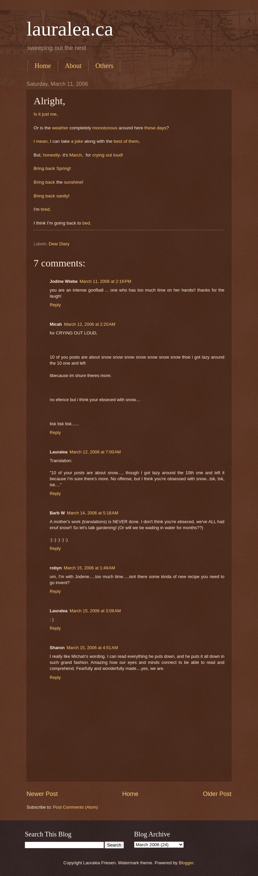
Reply (55, 304)
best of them (126, 141)
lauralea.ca (70, 29)
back (50, 168)
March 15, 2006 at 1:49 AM (89, 567)
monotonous (105, 127)
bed (86, 223)
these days (155, 127)
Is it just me (45, 114)
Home (43, 65)
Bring (39, 168)
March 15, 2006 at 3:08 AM (95, 610)
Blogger (186, 862)
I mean (40, 141)
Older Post (217, 794)
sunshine (73, 182)
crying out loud (107, 155)
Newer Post (42, 794)
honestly (51, 155)
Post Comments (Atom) (75, 807)
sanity (62, 195)
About (73, 65)
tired (45, 209)
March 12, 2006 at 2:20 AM (90, 324)
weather (60, 127)
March (75, 155)
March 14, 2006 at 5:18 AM (92, 512)
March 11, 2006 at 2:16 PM (105, 281)
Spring (63, 168)
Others (104, 65)
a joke (77, 141)
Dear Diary (59, 243)
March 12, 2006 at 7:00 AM (95, 451)
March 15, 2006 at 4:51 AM (92, 647)
